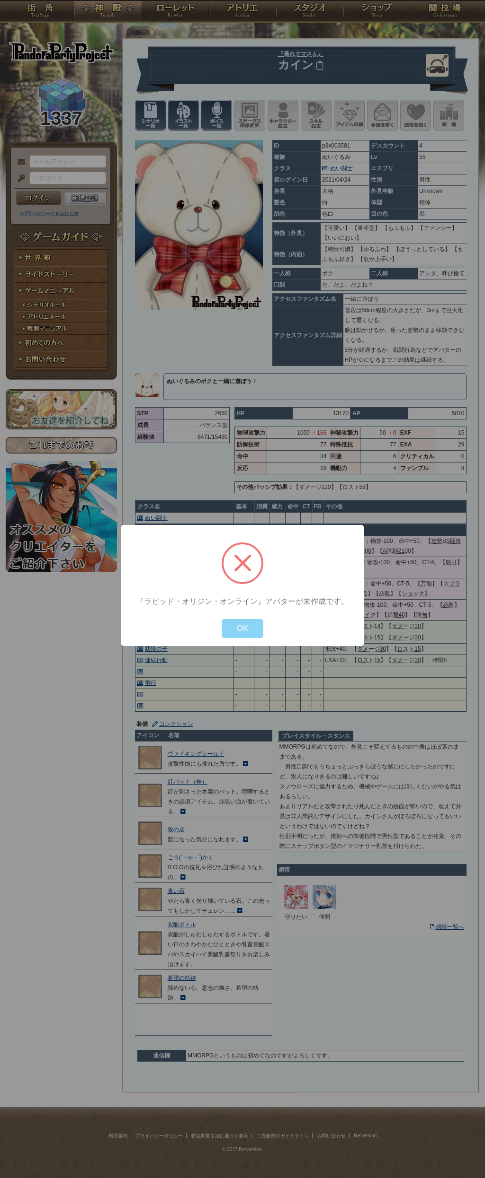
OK (243, 628)
